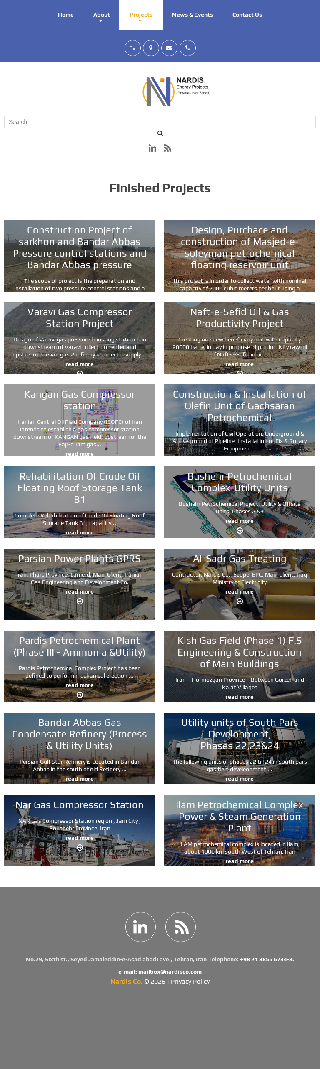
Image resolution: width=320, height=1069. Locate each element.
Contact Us (247, 14)
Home (66, 14)
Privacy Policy (190, 981)
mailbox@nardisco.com (170, 971)
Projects (141, 14)
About (101, 14)
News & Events (192, 14)
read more (67, 364)
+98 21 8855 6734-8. (267, 959)
